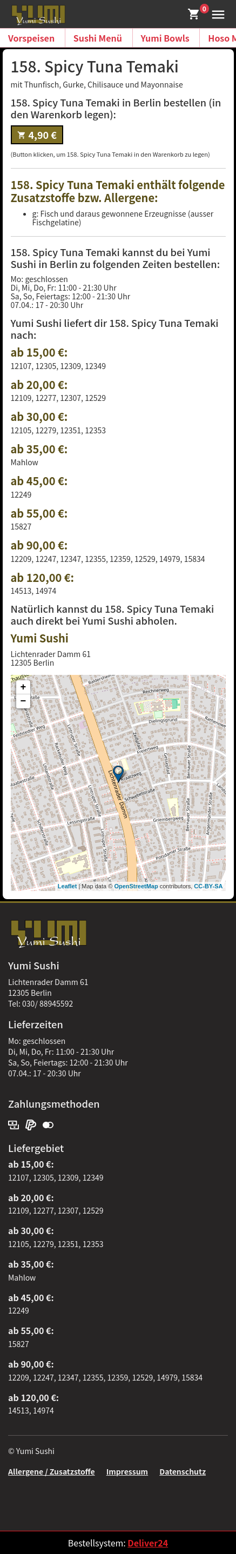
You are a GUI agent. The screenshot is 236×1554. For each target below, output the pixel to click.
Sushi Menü (97, 37)
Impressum (127, 1471)
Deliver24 (147, 1542)
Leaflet (67, 886)
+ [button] (23, 687)
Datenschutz (182, 1471)
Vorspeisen (31, 37)
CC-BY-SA (208, 886)
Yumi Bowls (165, 37)
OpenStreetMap (136, 886)
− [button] (23, 701)
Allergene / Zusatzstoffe (51, 1471)
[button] (215, 12)
